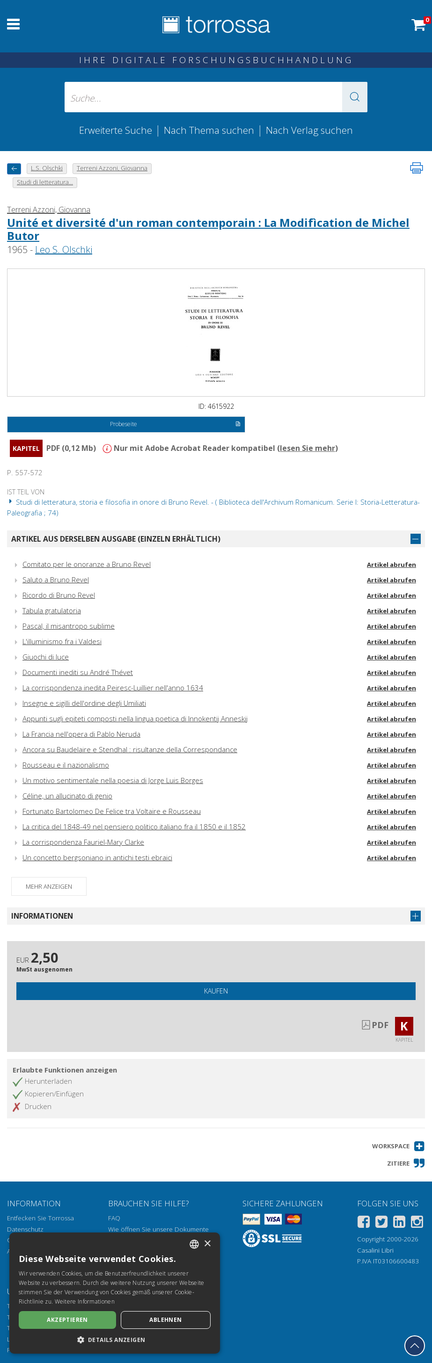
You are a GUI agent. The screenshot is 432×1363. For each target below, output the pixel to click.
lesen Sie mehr (307, 448)
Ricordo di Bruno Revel (58, 595)
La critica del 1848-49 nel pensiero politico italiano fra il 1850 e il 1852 (134, 826)
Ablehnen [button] (165, 1320)
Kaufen (216, 990)
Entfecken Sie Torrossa (40, 1218)
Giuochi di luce (45, 656)
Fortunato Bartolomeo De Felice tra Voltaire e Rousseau (111, 811)
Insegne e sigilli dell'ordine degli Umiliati (84, 703)
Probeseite (175, 424)
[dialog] (114, 1293)
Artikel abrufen (391, 564)
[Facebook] (364, 1223)
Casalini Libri (375, 1250)
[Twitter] (381, 1223)
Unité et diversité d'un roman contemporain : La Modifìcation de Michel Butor (208, 229)
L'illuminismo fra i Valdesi (62, 641)
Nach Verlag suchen (309, 130)
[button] (354, 97)
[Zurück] (14, 168)
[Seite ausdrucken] (416, 167)
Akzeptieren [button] (67, 1320)
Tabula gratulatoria (51, 610)
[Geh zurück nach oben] (414, 1345)
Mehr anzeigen (49, 886)
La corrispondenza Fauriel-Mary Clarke (83, 842)
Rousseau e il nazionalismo (65, 764)
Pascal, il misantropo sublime (68, 626)
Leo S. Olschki (63, 249)
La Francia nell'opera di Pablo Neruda (81, 734)
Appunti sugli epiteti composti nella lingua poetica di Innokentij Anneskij (135, 718)
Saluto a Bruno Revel (55, 579)
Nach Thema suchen (209, 130)
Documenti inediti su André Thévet (77, 672)
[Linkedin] (399, 1223)
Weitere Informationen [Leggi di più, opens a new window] (85, 1301)
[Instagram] (417, 1223)
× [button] (207, 1243)
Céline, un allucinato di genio (67, 795)
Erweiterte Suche (115, 130)
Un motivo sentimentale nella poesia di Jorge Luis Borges (112, 780)
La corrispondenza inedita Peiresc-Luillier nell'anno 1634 (112, 687)
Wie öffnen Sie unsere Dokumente (158, 1229)
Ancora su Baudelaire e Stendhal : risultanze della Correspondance (129, 749)
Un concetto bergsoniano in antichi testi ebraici (97, 857)
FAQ (114, 1218)
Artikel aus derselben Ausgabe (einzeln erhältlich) (115, 539)
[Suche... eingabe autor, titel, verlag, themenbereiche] (216, 97)
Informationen (42, 916)
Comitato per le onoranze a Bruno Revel (86, 564)
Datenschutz (25, 1229)
